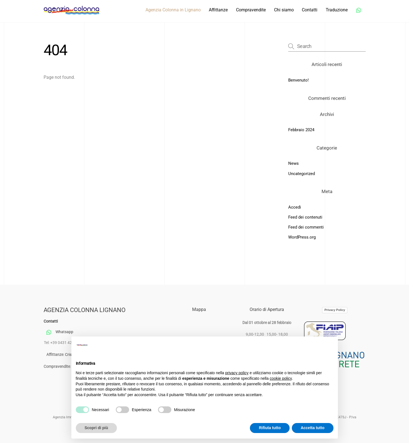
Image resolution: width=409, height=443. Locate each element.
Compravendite (251, 9)
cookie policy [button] (281, 378)
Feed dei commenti (306, 227)
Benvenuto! (298, 80)
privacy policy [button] (237, 373)
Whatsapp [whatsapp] (58, 332)
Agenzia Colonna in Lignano (173, 9)
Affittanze (218, 9)
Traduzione (337, 9)
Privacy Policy (334, 310)
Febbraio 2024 (301, 129)
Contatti (309, 9)
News (293, 163)
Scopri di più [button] (96, 428)
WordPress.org (302, 237)
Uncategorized (301, 173)
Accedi (294, 207)
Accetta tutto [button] (313, 428)
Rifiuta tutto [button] (270, 428)
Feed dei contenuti (305, 217)
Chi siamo (284, 9)
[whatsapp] (359, 9)
